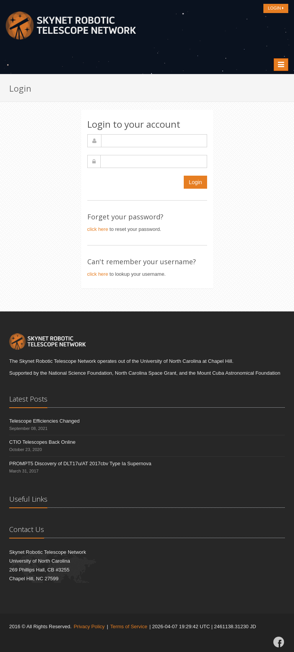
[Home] (71, 27)
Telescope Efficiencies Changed (44, 421)
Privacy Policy (89, 626)
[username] (154, 140)
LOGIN (276, 8)
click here (97, 229)
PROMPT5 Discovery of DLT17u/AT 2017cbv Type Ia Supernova (80, 463)
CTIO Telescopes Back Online (42, 442)
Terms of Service (128, 626)
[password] (153, 161)
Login (195, 182)
